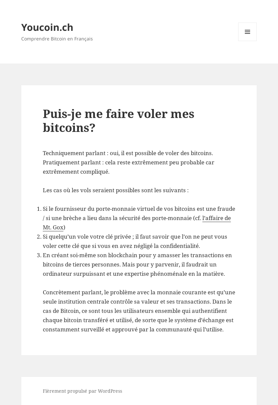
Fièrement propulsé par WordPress (82, 391)
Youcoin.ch (47, 27)
